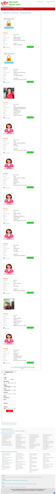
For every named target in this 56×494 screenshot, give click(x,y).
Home (3, 8)
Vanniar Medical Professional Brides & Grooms (48, 458)
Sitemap (34, 483)
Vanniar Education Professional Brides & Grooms (19, 468)
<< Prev (12, 367)
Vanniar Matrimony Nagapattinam (32, 447)
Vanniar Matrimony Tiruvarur (48, 446)
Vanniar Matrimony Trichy (6, 437)
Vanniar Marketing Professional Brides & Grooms (47, 455)
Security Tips (23, 487)
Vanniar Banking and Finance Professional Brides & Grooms (7, 464)
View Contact (6, 47)
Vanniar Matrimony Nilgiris (47, 434)
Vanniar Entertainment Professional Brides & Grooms (33, 459)
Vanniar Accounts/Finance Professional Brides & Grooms (6, 455)
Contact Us (50, 12)
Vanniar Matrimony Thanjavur (48, 441)
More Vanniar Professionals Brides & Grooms (48, 467)
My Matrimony (20, 8)
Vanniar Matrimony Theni (33, 437)
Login (7, 477)
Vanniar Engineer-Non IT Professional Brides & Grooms (33, 455)
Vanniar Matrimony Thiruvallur (48, 442)
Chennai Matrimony (7, 12)
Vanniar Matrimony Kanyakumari (19, 439)
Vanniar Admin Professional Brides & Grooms (7, 458)
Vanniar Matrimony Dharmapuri (32, 442)
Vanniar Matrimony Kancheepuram (19, 445)
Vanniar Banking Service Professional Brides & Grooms (6, 468)
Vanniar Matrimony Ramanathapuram (32, 439)
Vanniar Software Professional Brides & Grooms (47, 461)
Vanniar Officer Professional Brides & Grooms (48, 465)
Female (12, 379)
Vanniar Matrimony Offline (6, 480)
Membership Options (24, 480)
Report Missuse (29, 483)
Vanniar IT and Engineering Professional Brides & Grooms (34, 470)
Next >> (22, 368)
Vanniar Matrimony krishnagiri (34, 445)
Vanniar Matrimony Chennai (7, 434)
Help (8, 483)
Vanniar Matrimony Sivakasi (21, 442)
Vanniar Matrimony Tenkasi (20, 441)
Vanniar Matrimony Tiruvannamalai (46, 445)
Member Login (40, 1)
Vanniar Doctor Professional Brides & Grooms (21, 465)
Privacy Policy (17, 487)
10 (33, 367)
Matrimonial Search (18, 477)
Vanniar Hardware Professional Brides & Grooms (33, 466)
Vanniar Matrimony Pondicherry (46, 448)
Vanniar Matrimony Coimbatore (5, 439)
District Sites (33, 477)
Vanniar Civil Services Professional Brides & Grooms (19, 459)
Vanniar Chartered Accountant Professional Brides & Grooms (20, 455)
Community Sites (39, 477)
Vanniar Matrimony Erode (6, 442)
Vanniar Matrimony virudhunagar (19, 435)
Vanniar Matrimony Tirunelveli (7, 445)
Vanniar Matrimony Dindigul (34, 436)
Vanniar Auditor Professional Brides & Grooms (7, 461)
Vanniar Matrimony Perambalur (46, 437)
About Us (4, 487)
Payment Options (26, 477)
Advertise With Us (16, 480)
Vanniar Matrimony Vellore (20, 446)
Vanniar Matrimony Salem (6, 441)
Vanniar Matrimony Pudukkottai (46, 439)
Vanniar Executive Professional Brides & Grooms (33, 463)
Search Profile (8, 8)
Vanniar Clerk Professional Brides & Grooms (20, 462)
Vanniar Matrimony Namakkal (21, 447)
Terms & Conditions (10, 487)
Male (5, 379)
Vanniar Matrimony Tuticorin (21, 437)
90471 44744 (52, 1)
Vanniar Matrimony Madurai (7, 436)
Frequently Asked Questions (20, 483)
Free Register (14, 8)
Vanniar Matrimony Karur (33, 434)
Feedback (12, 483)
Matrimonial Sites (15, 12)
